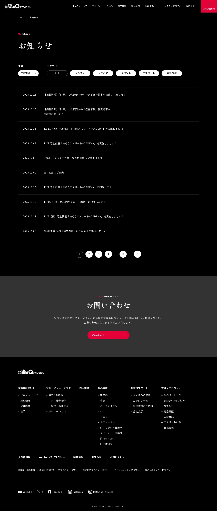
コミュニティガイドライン (157, 475)
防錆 (102, 406)
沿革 (23, 417)
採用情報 (190, 6)
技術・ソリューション (102, 6)
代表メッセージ (29, 400)
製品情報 (135, 6)
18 (123, 254)
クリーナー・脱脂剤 (111, 438)
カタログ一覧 (140, 406)
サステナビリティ (172, 6)
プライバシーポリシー (68, 475)
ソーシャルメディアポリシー (127, 475)
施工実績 (122, 6)
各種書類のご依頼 (143, 411)
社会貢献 (169, 417)
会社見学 (138, 417)
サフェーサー (107, 428)
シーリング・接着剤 (111, 433)
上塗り (103, 422)
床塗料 (103, 400)
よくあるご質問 (141, 400)
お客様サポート (152, 6)
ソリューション (57, 417)
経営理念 (25, 406)
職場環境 (169, 433)
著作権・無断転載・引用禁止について (36, 475)
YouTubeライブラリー (52, 462)
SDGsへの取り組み (174, 406)
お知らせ (97, 462)
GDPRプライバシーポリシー (96, 475)
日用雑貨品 (106, 449)
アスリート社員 (172, 428)
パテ (102, 417)
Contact (98, 339)
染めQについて (79, 6)
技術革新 (169, 411)
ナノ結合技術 (58, 406)
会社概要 (25, 411)
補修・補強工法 (59, 411)
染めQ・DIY (106, 444)
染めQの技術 (56, 400)
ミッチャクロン (108, 411)
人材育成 (169, 422)
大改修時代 (24, 462)
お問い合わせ (208, 8)
